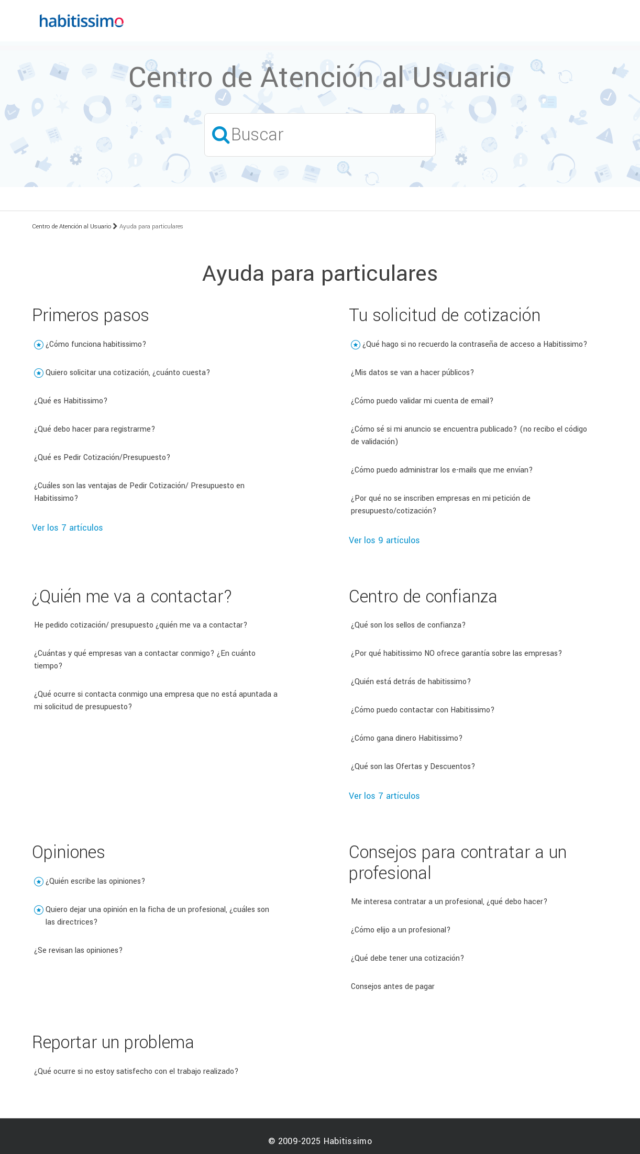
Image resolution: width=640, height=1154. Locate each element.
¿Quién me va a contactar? (132, 597)
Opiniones (68, 852)
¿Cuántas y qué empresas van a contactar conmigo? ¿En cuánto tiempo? (145, 660)
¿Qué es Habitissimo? (71, 400)
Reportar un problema (113, 1042)
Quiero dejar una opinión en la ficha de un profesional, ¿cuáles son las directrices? (157, 916)
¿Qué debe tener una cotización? (408, 958)
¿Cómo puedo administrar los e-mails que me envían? (442, 470)
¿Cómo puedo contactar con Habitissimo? (423, 710)
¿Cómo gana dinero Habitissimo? (407, 738)
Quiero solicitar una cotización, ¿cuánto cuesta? (128, 372)
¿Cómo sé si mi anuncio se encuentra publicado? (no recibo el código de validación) (469, 435)
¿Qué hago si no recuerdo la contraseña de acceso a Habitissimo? (475, 344)
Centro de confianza (423, 597)
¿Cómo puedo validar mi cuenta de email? (422, 400)
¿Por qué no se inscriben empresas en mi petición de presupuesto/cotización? (441, 504)
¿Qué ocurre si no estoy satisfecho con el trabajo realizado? (136, 1071)
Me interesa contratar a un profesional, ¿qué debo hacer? (449, 901)
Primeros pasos (90, 315)
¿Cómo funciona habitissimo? (96, 344)
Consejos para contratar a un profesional (458, 863)
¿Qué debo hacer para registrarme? (95, 429)
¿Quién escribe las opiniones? (96, 881)
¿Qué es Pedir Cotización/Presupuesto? (102, 457)
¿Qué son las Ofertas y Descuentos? (413, 766)
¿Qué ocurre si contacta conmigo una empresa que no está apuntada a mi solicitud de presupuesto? (156, 700)
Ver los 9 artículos (384, 540)
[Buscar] (319, 135)
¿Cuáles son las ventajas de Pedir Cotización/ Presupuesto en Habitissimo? (139, 492)
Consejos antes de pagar (393, 986)
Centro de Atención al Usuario (71, 226)
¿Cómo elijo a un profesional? (401, 930)
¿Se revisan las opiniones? (78, 950)
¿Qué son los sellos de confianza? (408, 625)
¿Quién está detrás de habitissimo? (411, 681)
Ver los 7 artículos (67, 528)
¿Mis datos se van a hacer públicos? (413, 372)
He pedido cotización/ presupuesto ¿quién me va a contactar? (141, 625)
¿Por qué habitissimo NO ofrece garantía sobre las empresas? (456, 653)
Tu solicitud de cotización (444, 315)
